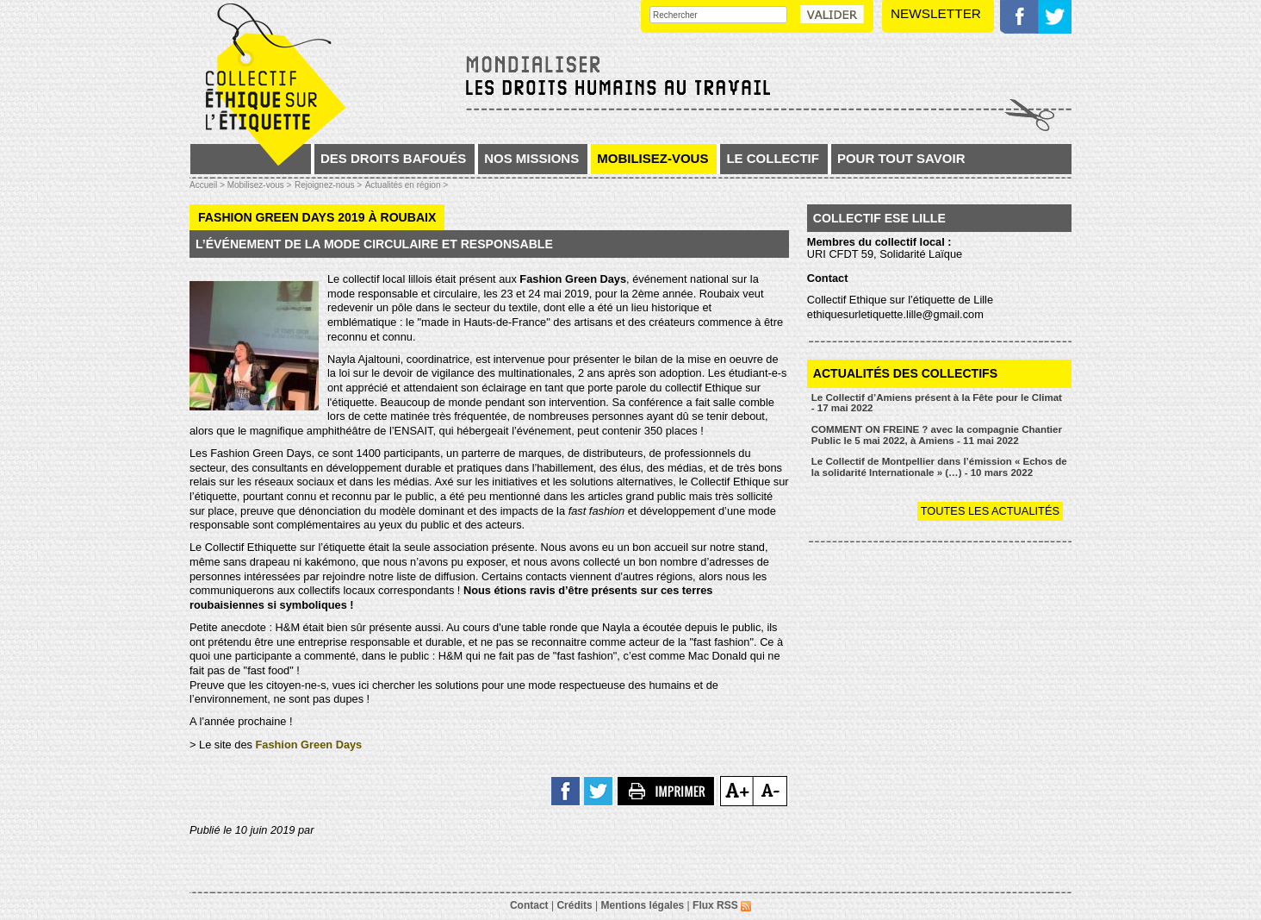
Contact (529, 905)
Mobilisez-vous (652, 158)
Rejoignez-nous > (328, 185)
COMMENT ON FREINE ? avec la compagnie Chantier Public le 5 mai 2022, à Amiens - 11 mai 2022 (936, 435)
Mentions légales (643, 905)
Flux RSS (722, 905)
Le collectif (772, 158)
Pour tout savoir (901, 158)
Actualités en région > (406, 185)
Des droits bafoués (393, 158)
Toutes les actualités (990, 510)
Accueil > (208, 185)
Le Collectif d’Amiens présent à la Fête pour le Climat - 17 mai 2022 (936, 403)
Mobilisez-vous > (259, 185)
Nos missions (531, 158)
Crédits (574, 905)
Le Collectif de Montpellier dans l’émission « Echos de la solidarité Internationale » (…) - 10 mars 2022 (939, 467)
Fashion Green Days (308, 744)
